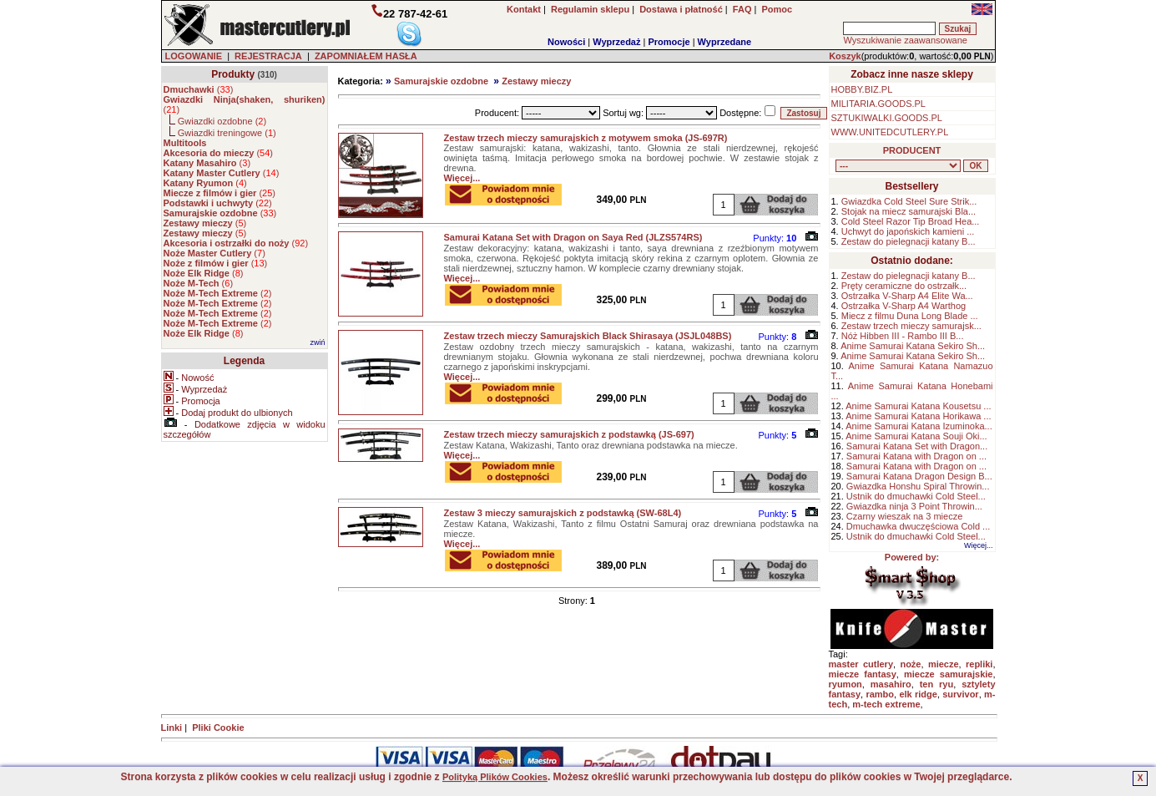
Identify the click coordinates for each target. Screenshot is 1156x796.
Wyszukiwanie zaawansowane (905, 40)
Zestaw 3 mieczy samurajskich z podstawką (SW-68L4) (563, 513)
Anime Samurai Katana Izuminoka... (919, 426)
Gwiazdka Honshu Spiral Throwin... (918, 486)
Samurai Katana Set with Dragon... (916, 446)
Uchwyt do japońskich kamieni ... (908, 231)
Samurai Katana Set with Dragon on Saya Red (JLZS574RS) (573, 237)
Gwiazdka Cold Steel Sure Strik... (909, 201)
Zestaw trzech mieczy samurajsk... (911, 326)
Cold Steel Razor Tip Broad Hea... (910, 221)
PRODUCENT (912, 150)
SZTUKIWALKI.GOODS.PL (886, 118)
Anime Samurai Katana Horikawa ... (918, 416)
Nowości (566, 42)
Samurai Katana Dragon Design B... (919, 476)
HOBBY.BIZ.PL (862, 89)
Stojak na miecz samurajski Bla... (908, 211)
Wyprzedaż (616, 42)
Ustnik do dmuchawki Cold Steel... (916, 496)
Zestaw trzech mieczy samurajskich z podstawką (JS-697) (569, 434)
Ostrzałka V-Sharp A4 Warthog (903, 306)
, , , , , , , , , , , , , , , (898, 166)
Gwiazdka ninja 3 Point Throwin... (914, 506)
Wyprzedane (725, 42)
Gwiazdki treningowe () (227, 133)
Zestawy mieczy (536, 81)
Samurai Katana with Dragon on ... (916, 456)
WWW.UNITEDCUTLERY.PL (890, 132)
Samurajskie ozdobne (441, 81)
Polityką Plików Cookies (495, 777)
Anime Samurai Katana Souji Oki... (916, 436)
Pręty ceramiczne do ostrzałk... (904, 286)
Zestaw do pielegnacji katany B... (908, 241)
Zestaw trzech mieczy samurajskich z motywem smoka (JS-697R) (586, 138)
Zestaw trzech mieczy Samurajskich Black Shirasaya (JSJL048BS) (588, 336)
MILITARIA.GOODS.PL (878, 104)
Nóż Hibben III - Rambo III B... (902, 336)
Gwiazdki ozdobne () (222, 121)
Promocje (668, 42)
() (199, 89)
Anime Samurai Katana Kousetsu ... (918, 406)
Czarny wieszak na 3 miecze (904, 516)
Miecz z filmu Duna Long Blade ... (909, 316)
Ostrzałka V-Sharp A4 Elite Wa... (907, 296)
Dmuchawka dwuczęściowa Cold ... (918, 526)
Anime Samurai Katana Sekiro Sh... (912, 346)
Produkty (233, 74)
